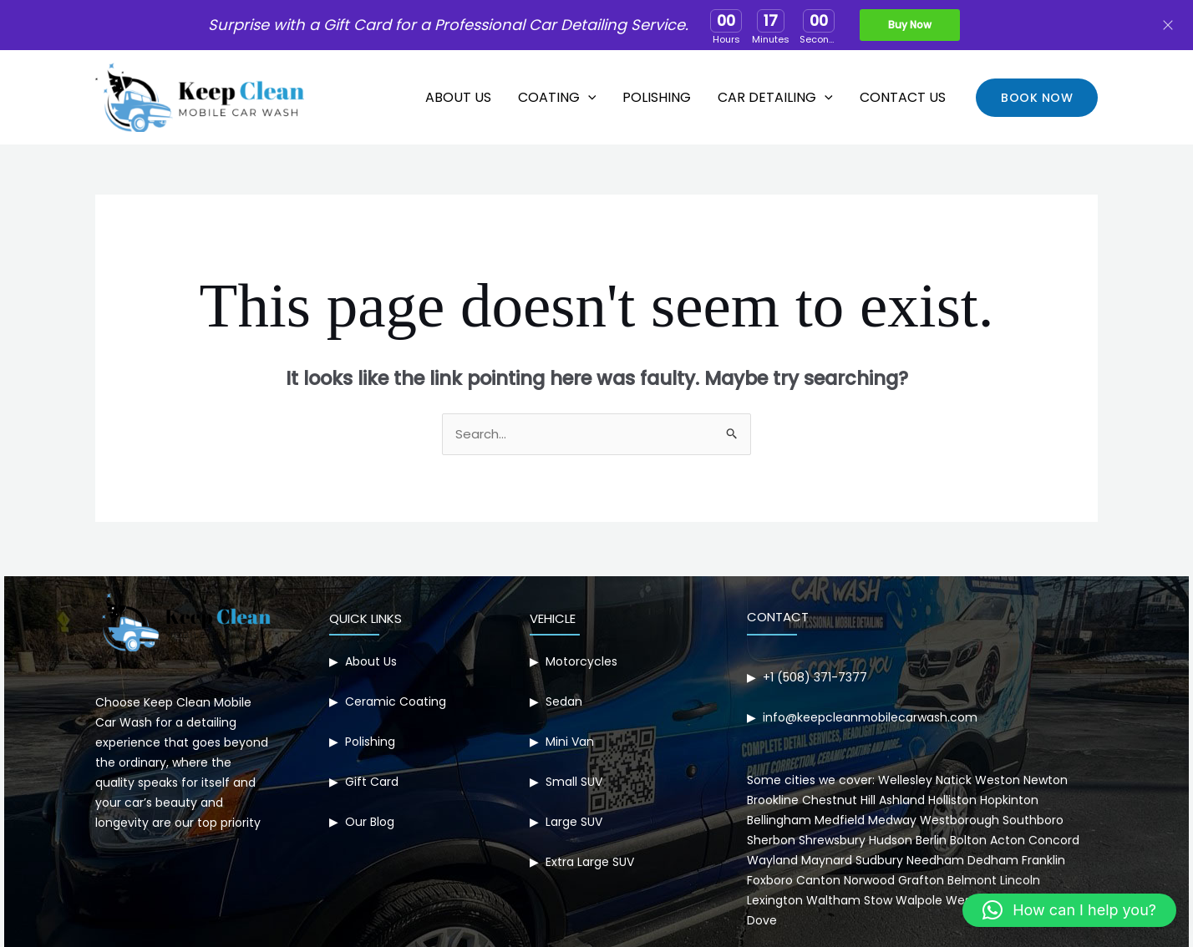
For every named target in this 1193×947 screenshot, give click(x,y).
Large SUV (574, 821)
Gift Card (372, 781)
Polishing (656, 97)
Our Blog (369, 821)
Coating (557, 97)
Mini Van (570, 741)
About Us (458, 97)
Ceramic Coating (395, 701)
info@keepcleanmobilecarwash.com (870, 717)
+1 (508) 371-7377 (815, 677)
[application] (588, 97)
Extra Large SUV (590, 861)
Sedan (564, 701)
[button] (1037, 97)
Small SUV (574, 781)
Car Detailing (775, 97)
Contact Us (903, 97)
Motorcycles (581, 661)
